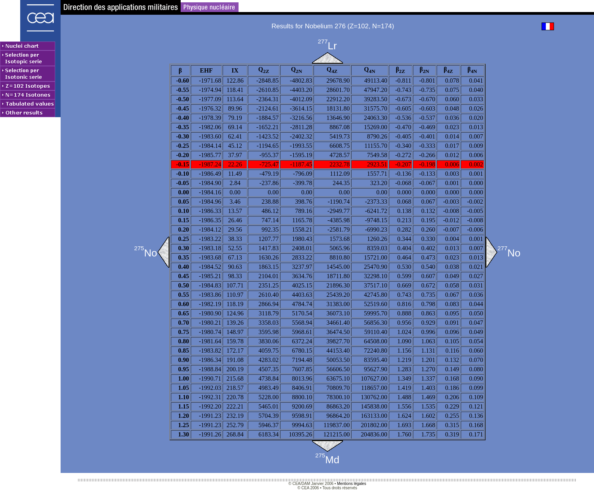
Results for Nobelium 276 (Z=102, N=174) (333, 26)
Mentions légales (351, 483)
